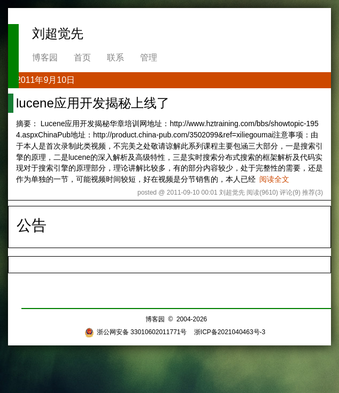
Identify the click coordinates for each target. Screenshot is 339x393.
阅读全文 (274, 179)
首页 (82, 57)
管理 (148, 57)
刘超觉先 (57, 33)
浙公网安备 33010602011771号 (135, 332)
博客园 (45, 57)
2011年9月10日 (45, 79)
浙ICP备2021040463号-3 (229, 332)
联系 (115, 57)
